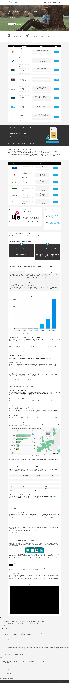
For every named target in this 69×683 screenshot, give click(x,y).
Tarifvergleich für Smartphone (51, 216)
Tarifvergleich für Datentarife (51, 217)
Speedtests (36, 557)
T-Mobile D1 (55, 496)
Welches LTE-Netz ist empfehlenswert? (53, 222)
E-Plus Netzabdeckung (14, 536)
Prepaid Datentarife (11, 151)
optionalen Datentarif (45, 346)
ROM (48, 544)
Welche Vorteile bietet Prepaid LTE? (52, 215)
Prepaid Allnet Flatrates (19, 381)
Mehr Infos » (56, 51)
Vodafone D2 (11, 497)
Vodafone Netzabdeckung (15, 533)
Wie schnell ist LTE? (50, 221)
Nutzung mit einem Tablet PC (50, 151)
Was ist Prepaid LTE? (50, 211)
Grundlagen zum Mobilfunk (47, 333)
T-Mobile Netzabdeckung (15, 532)
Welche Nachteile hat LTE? (51, 227)
